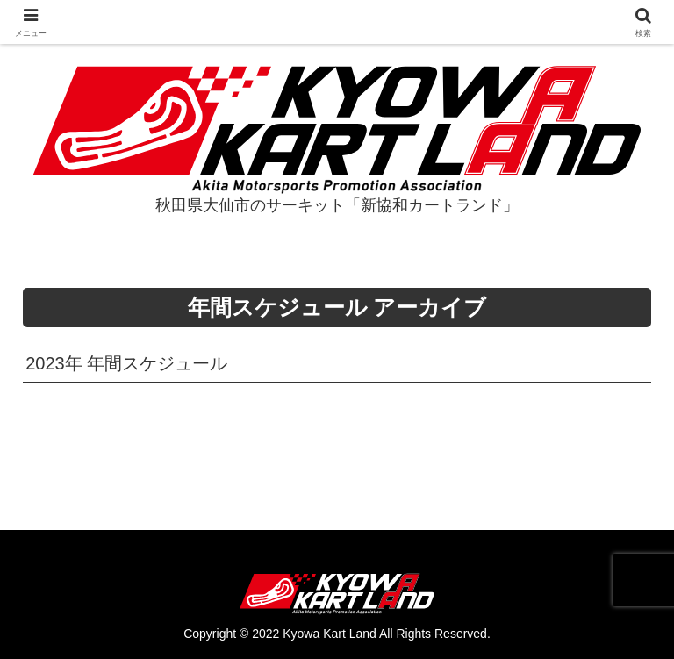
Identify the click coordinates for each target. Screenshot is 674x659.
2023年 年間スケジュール (126, 363)
